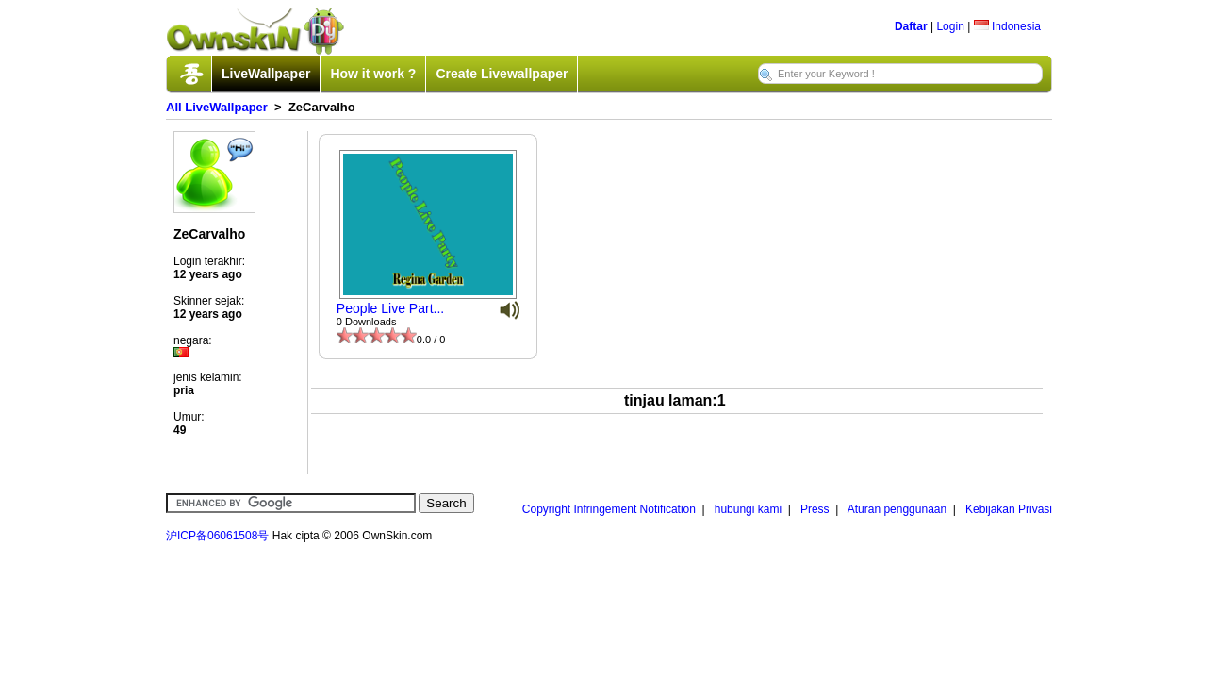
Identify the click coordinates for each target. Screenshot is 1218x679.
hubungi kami (748, 509)
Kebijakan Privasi (1008, 509)
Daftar (911, 26)
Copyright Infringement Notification (609, 509)
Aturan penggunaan (897, 509)
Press (815, 509)
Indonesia (1007, 26)
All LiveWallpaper (217, 107)
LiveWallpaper (266, 73)
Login (949, 26)
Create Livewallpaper (502, 73)
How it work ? (373, 73)
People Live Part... (390, 308)
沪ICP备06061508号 (217, 535)
